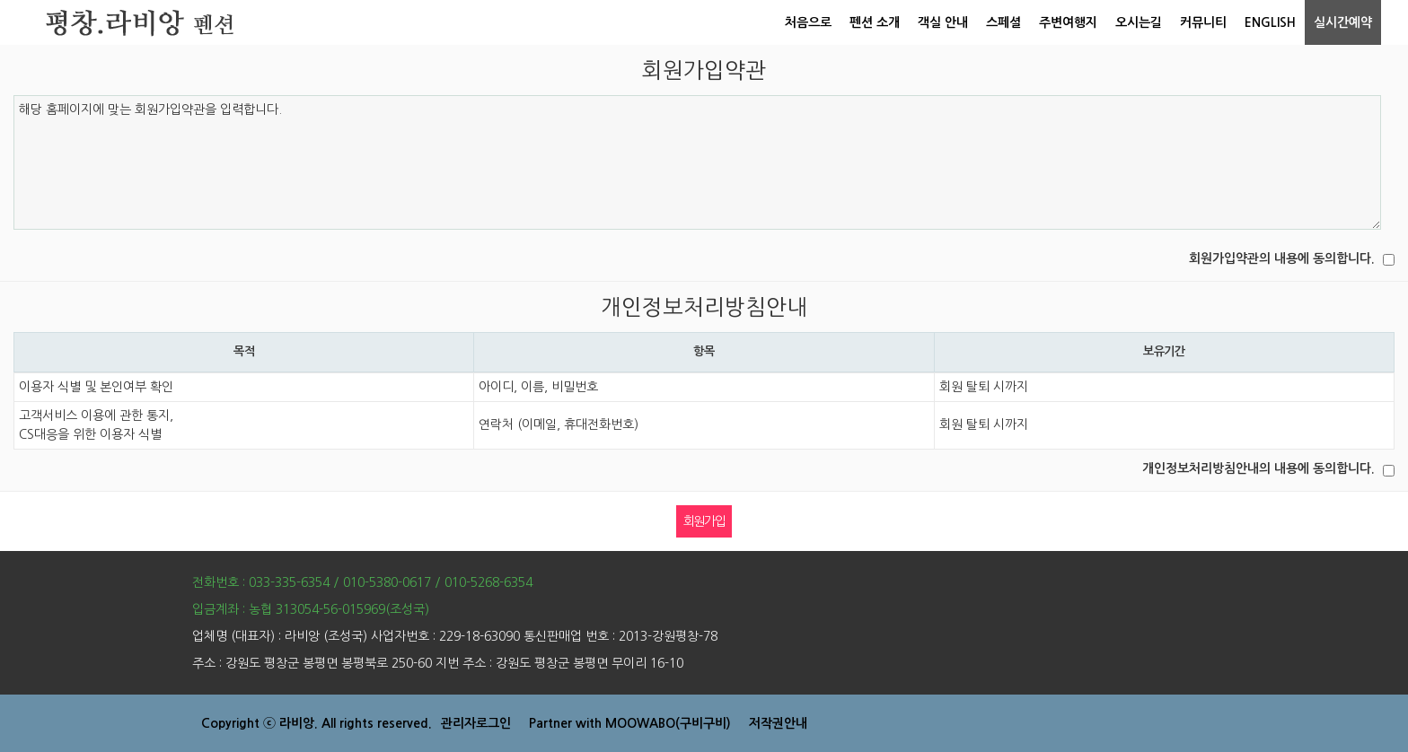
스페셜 (1003, 22)
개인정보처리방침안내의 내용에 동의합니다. (1258, 468)
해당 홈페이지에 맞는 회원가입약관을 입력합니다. (697, 162)
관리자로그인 (476, 723)
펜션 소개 (874, 22)
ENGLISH (1270, 22)
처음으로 (808, 22)
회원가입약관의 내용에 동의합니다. (1282, 258)
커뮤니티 (1203, 22)
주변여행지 (1068, 22)
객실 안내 (943, 22)
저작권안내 (778, 723)
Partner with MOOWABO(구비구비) (630, 723)
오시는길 (1138, 22)
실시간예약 (1343, 22)
